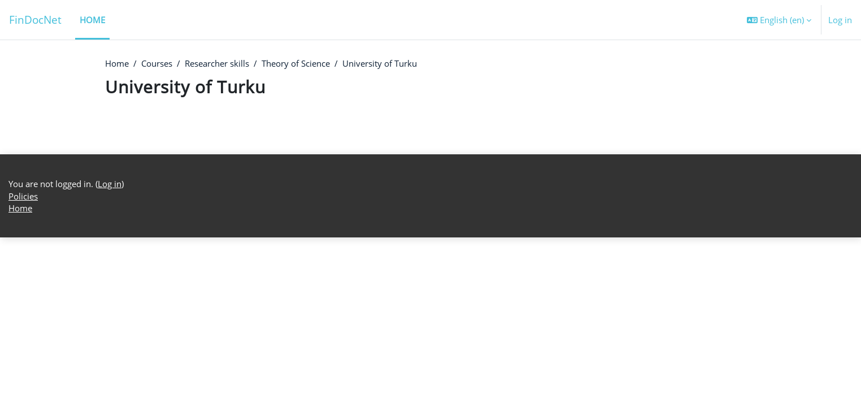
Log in (840, 19)
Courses (156, 64)
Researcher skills (217, 64)
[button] (779, 20)
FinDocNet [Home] (35, 19)
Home (117, 64)
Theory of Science (296, 64)
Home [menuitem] (92, 19)
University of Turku (379, 64)
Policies (23, 365)
